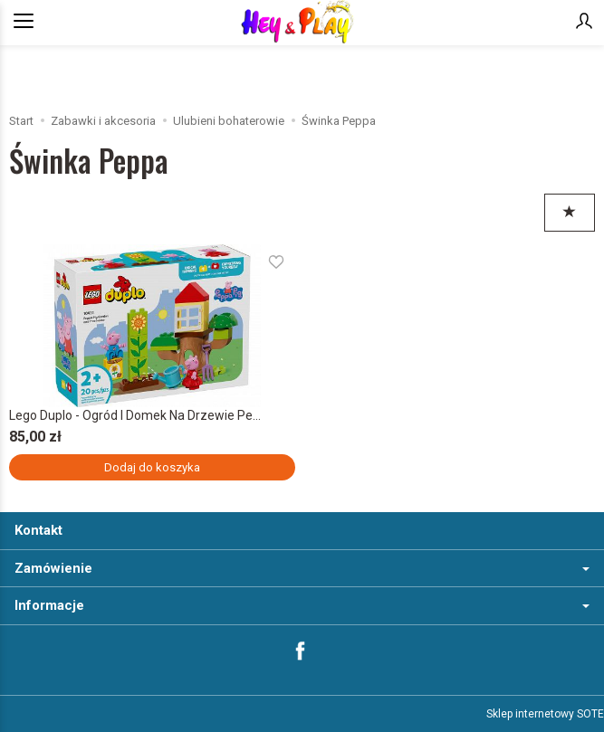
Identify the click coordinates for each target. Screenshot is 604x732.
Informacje (302, 605)
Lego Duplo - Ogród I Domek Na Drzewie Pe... (135, 415)
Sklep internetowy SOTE (545, 714)
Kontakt (38, 530)
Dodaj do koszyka (152, 467)
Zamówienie (302, 568)
